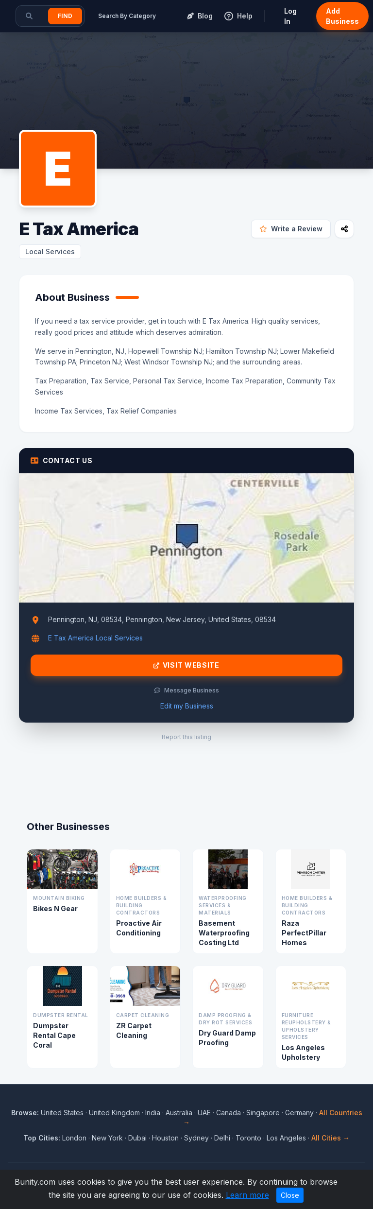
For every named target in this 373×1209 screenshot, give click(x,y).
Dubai (137, 1138)
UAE (204, 1112)
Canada (228, 1112)
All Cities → (330, 1138)
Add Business (342, 16)
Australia (179, 1112)
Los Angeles (286, 1138)
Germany (299, 1112)
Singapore (263, 1112)
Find (65, 15)
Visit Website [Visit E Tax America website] (186, 665)
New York (107, 1138)
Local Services (50, 251)
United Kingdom (114, 1112)
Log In (290, 16)
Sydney (196, 1138)
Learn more (247, 1195)
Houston (165, 1138)
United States (62, 1112)
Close (290, 1195)
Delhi (222, 1138)
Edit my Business (186, 706)
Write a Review (290, 229)
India (152, 1112)
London (74, 1138)
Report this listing (186, 737)
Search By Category (127, 15)
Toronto (248, 1138)
